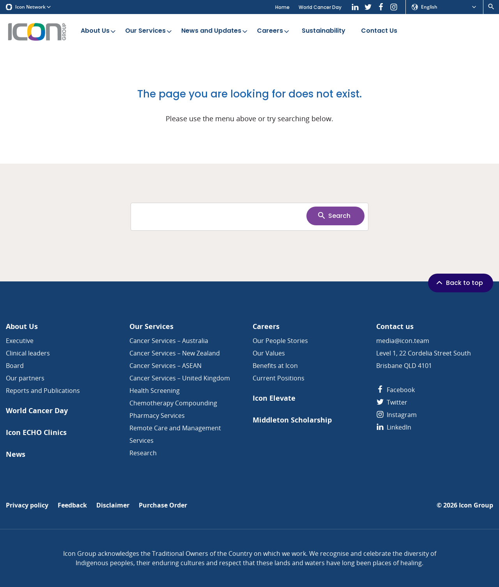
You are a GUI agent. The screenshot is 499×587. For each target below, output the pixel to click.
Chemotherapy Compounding (173, 403)
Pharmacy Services (157, 415)
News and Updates (215, 31)
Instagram (396, 414)
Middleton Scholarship (292, 420)
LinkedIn (393, 427)
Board (15, 365)
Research (143, 453)
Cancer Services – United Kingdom (179, 378)
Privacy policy (27, 505)
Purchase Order (163, 505)
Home (282, 7)
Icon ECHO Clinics (36, 432)
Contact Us (379, 31)
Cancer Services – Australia (168, 340)
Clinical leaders (28, 353)
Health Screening (154, 390)
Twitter (391, 402)
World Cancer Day (320, 7)
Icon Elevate (274, 398)
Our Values (269, 353)
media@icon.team (402, 340)
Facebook (395, 389)
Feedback (72, 505)
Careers (273, 31)
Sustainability (323, 31)
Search (333, 215)
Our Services (149, 31)
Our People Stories (280, 340)
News (15, 454)
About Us (99, 31)
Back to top (459, 282)
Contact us (395, 326)
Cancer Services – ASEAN (165, 365)
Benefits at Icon (275, 365)
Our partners (25, 378)
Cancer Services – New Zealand (174, 353)
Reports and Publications (43, 390)
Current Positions (278, 378)
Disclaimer (112, 505)
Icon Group (476, 505)
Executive (20, 340)
